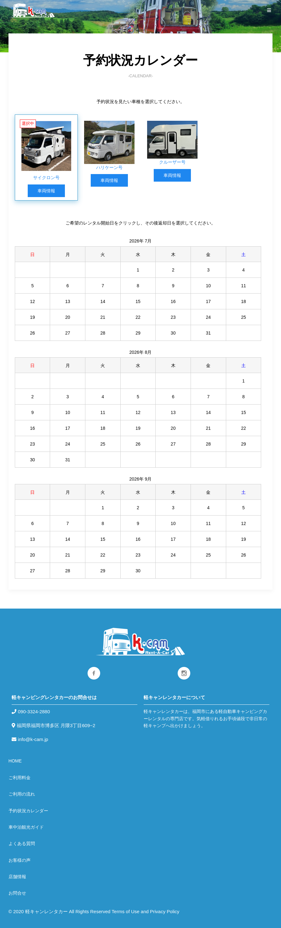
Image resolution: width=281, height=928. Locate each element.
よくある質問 (22, 843)
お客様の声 (20, 860)
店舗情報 (17, 876)
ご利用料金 (20, 777)
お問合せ (17, 893)
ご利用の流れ (22, 794)
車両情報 (46, 190)
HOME (15, 760)
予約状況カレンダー (28, 810)
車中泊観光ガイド (26, 827)
